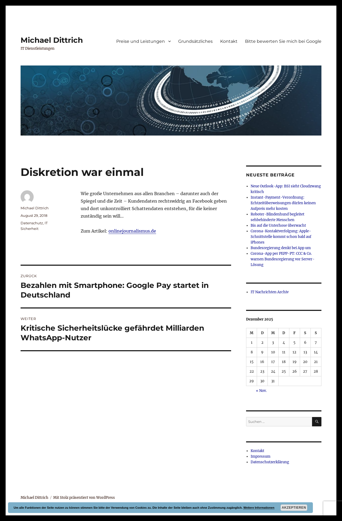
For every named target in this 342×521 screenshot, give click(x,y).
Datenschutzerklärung (270, 462)
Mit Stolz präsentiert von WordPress (84, 497)
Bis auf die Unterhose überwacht (278, 225)
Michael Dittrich (52, 40)
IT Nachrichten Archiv (270, 292)
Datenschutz (32, 223)
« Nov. (261, 390)
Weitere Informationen (258, 507)
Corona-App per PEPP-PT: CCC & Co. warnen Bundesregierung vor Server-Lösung (282, 259)
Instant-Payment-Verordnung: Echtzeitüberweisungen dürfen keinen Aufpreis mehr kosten (283, 203)
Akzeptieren (294, 508)
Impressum (260, 456)
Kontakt (229, 41)
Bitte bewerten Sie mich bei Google (283, 41)
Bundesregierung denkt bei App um (281, 248)
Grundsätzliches (195, 41)
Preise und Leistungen (140, 41)
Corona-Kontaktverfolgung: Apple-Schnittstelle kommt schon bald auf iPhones (281, 237)
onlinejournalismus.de (132, 231)
